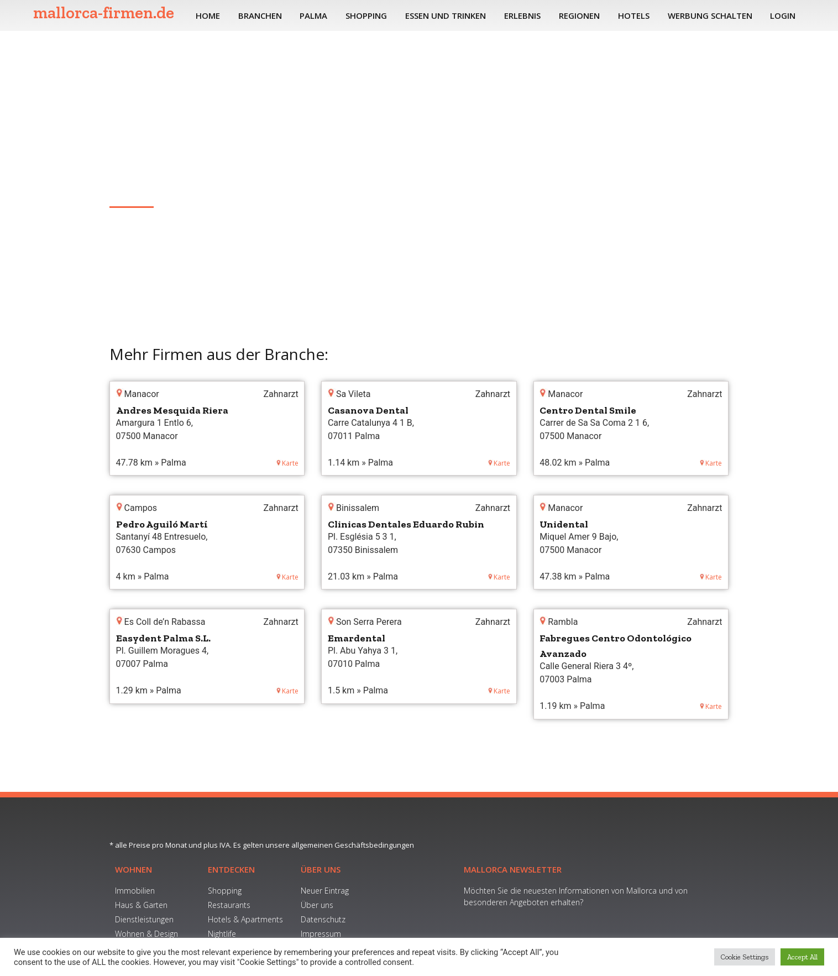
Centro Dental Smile (588, 410)
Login (782, 15)
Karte (287, 463)
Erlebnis (522, 15)
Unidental (564, 524)
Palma (313, 15)
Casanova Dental (368, 410)
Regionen (579, 15)
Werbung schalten (710, 15)
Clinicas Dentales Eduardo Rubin (406, 524)
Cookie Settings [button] (744, 957)
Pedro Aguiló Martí (162, 524)
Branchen (260, 15)
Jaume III (127, 190)
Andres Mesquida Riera (172, 410)
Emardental (356, 638)
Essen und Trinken (445, 15)
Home (208, 15)
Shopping (366, 15)
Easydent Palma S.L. (163, 638)
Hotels (634, 15)
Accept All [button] (802, 957)
